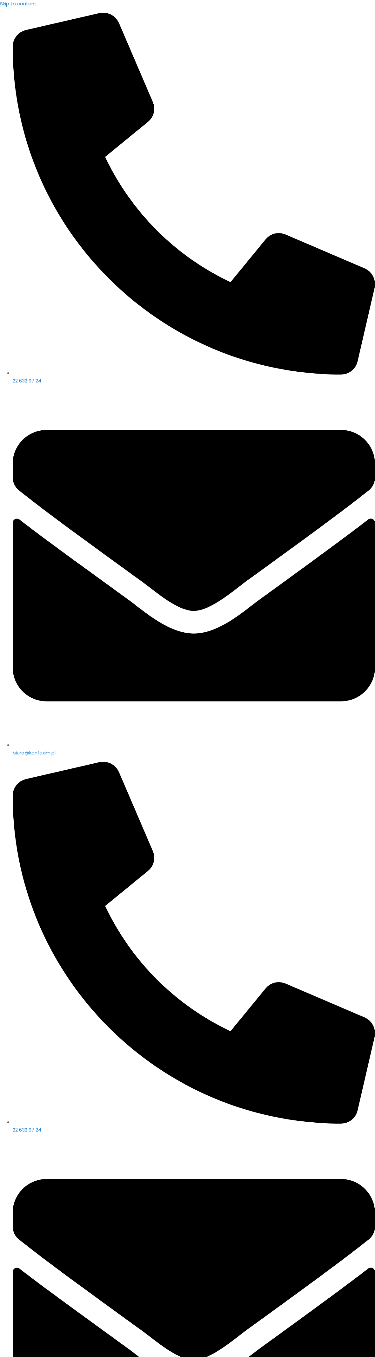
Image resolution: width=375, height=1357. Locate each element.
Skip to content (18, 3)
